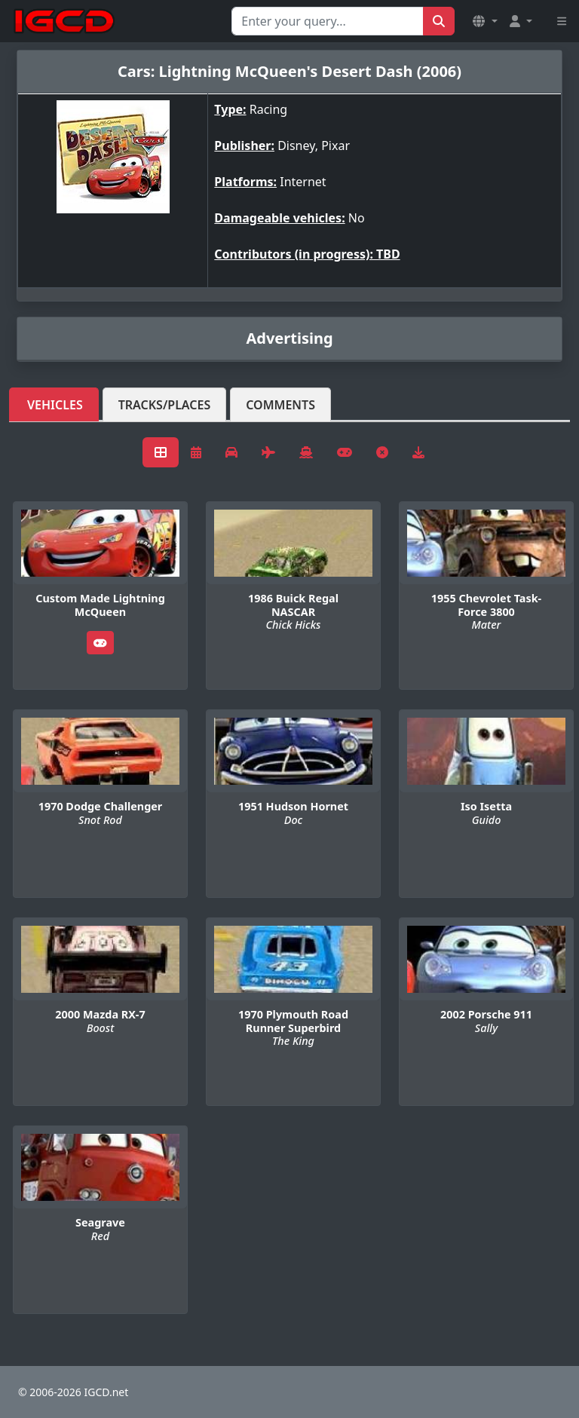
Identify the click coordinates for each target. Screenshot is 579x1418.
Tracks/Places (164, 405)
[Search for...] (327, 21)
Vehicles (55, 405)
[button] (485, 21)
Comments (280, 405)
